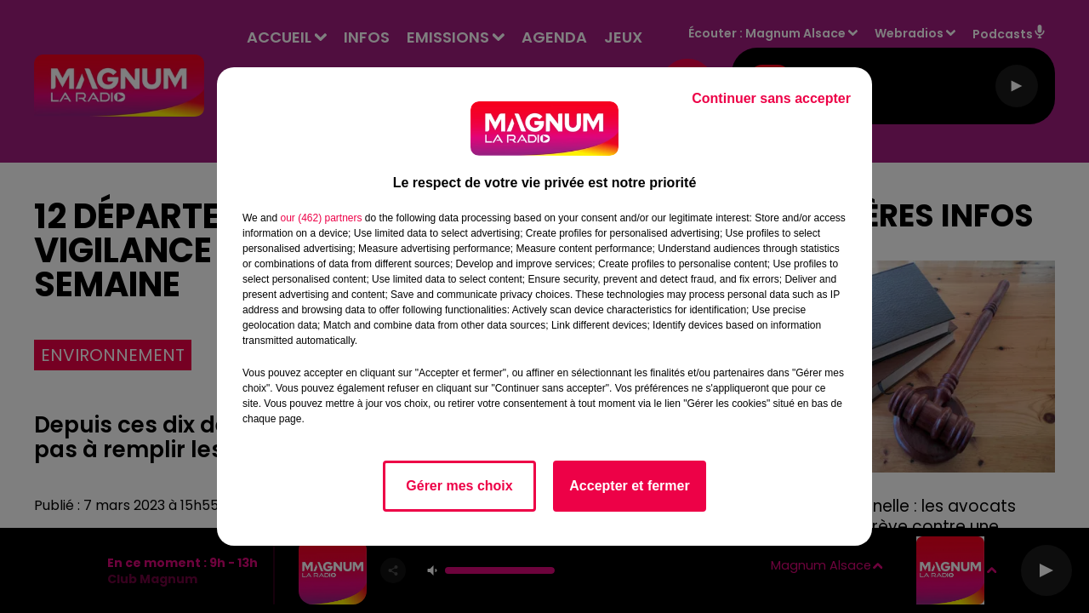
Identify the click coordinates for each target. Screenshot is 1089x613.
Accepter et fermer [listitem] (629, 485)
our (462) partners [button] (321, 218)
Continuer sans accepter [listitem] (771, 98)
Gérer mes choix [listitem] (459, 485)
